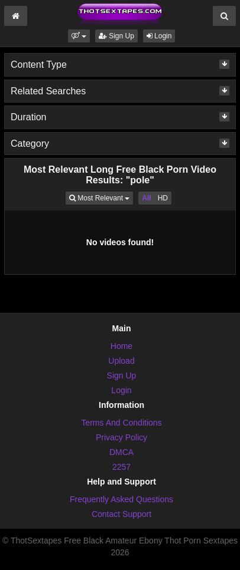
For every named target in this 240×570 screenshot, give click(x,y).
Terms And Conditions (121, 422)
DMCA (121, 452)
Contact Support (121, 514)
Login (159, 36)
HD (163, 198)
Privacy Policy (121, 437)
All (146, 198)
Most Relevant (101, 197)
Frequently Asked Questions (121, 499)
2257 (121, 467)
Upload (121, 360)
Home (121, 346)
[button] (79, 35)
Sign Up (116, 36)
